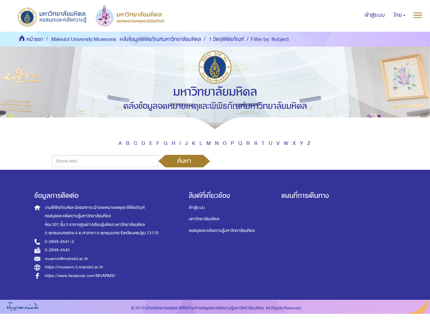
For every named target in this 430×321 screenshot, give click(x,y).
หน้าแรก (35, 39)
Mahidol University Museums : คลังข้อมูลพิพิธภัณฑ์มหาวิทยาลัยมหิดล (126, 39)
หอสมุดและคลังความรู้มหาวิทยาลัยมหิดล (222, 230)
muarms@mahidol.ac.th (66, 258)
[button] (399, 15)
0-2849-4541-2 (59, 241)
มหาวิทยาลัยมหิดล (204, 219)
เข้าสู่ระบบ (197, 207)
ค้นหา (184, 160)
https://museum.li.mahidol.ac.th (74, 267)
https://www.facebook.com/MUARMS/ (80, 275)
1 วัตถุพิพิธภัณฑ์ (226, 39)
